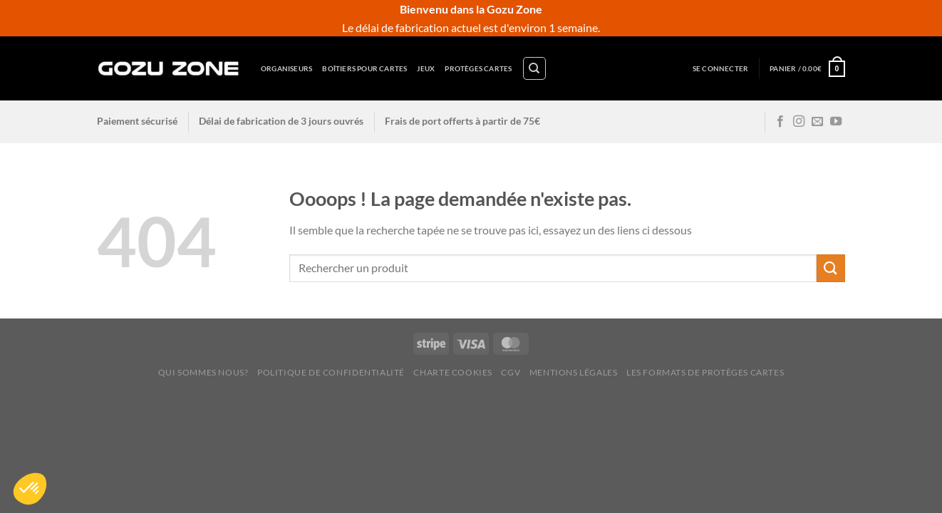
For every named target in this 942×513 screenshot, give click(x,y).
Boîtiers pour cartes (364, 68)
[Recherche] (534, 68)
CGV (510, 372)
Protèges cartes (478, 68)
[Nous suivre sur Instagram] (798, 121)
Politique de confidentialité (331, 372)
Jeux (426, 68)
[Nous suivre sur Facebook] (780, 121)
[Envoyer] (831, 268)
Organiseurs (286, 68)
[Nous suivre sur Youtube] (836, 121)
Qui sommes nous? (203, 372)
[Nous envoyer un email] (817, 121)
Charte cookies (452, 372)
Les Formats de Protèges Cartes (705, 372)
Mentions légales (573, 372)
